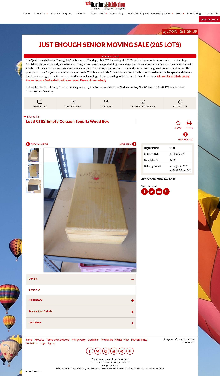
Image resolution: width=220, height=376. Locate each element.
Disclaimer (93, 339)
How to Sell (97, 13)
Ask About (185, 136)
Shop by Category (61, 13)
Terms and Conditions (57, 339)
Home (26, 13)
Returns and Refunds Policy (115, 339)
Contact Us (211, 13)
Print (189, 125)
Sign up (51, 343)
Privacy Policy (78, 339)
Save (178, 125)
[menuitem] (26, 13)
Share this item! (149, 186)
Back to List (32, 116)
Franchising (194, 13)
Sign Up (188, 32)
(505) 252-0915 (209, 19)
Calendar (81, 13)
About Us (39, 13)
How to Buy (116, 13)
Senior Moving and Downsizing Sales (149, 13)
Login (172, 31)
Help (178, 13)
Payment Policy (139, 339)
